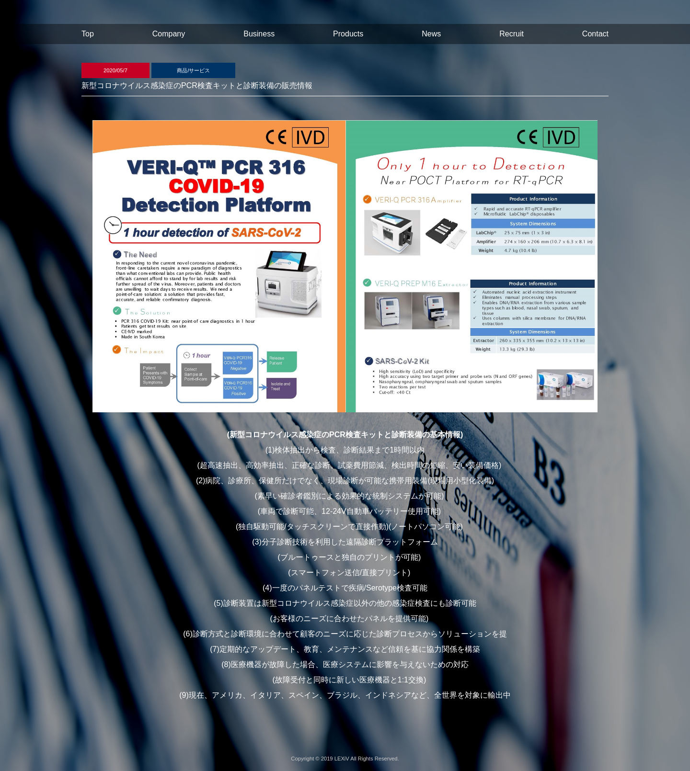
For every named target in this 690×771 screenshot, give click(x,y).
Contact (595, 34)
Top (87, 34)
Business (259, 34)
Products (348, 34)
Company (168, 34)
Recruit (511, 34)
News (431, 34)
